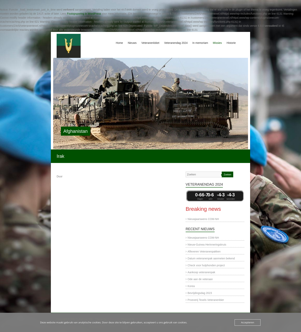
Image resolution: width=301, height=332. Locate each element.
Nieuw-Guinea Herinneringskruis (207, 244)
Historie (231, 42)
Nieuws (132, 42)
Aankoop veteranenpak (201, 272)
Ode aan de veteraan (200, 279)
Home (119, 42)
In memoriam (200, 42)
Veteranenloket (150, 42)
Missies (217, 42)
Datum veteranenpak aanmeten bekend (211, 258)
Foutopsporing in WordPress (84, 13)
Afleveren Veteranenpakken (204, 251)
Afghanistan (75, 131)
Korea (191, 286)
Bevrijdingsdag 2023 (200, 293)
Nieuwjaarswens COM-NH (203, 219)
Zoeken (227, 174)
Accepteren (247, 322)
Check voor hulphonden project (206, 265)
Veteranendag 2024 (176, 42)
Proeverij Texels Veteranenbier (206, 299)
